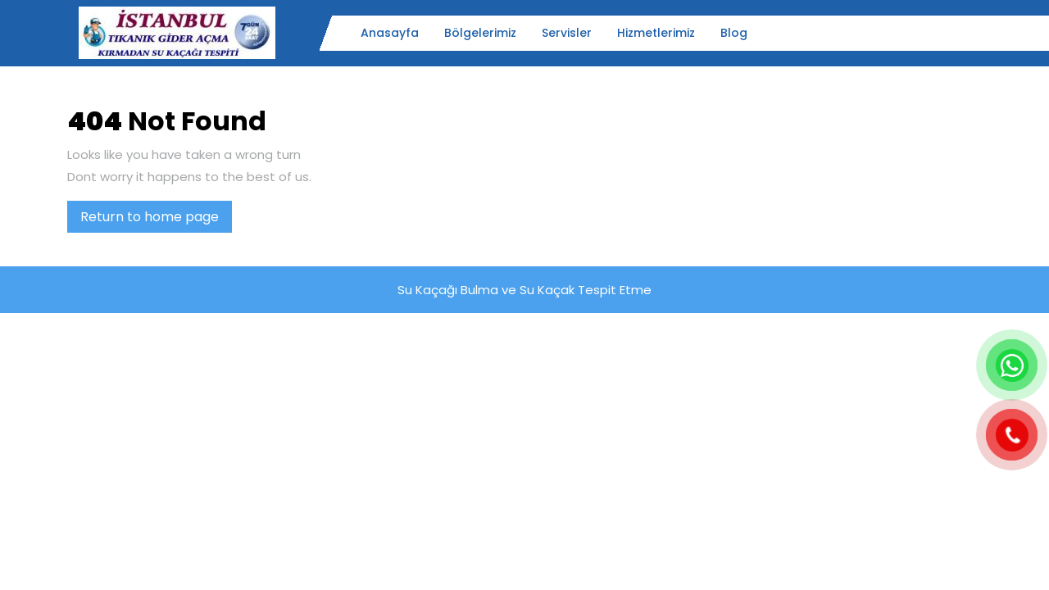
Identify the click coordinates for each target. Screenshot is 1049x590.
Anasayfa (390, 33)
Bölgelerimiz (480, 33)
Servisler (567, 33)
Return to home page (156, 219)
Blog (733, 33)
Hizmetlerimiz (656, 33)
